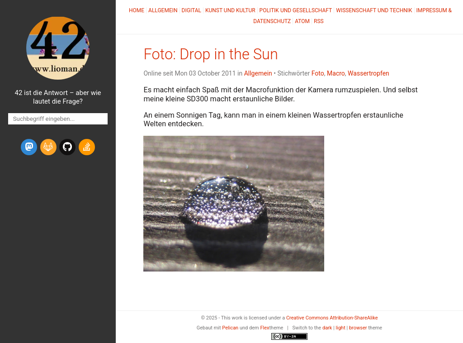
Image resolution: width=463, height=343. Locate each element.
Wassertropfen (368, 73)
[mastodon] (29, 147)
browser (358, 328)
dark (327, 328)
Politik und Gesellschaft (296, 10)
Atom (302, 21)
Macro (336, 73)
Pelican (230, 328)
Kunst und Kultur (230, 10)
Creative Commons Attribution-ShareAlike (332, 318)
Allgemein (163, 10)
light (340, 328)
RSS (319, 21)
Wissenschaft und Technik (374, 10)
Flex (264, 328)
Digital (191, 10)
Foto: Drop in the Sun (210, 54)
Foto (318, 73)
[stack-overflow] (87, 147)
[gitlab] (48, 147)
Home (136, 10)
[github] (67, 147)
